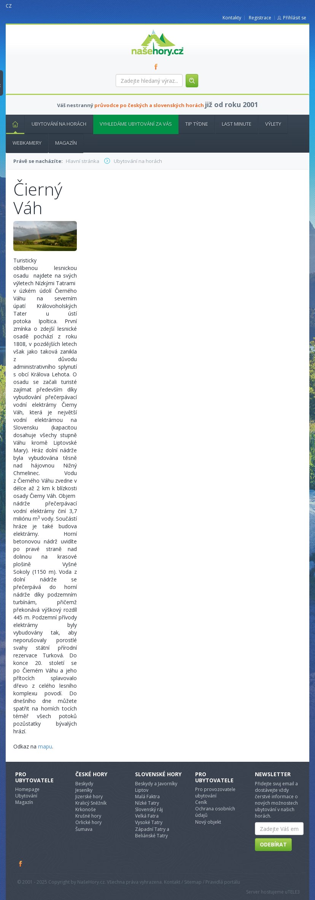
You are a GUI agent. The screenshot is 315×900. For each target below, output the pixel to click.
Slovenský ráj (149, 809)
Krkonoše (85, 809)
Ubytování (26, 796)
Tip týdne (196, 123)
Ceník (201, 802)
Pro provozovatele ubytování (215, 792)
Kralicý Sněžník (91, 803)
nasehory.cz (143, 29)
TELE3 (294, 892)
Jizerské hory (89, 796)
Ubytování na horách (59, 123)
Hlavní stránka (12, 123)
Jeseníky (83, 790)
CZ (9, 6)
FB (157, 66)
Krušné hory (88, 816)
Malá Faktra (147, 796)
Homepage (27, 789)
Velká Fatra (147, 816)
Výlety (273, 123)
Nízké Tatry (147, 803)
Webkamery (27, 142)
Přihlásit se (294, 17)
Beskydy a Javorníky (156, 783)
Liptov (141, 790)
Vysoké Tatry (148, 822)
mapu (45, 746)
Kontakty (232, 17)
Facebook (21, 864)
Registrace (260, 17)
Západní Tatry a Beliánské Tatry (152, 832)
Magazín (66, 142)
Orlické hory (88, 822)
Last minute (236, 123)
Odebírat (273, 844)
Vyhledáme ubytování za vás (136, 123)
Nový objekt (208, 822)
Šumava (83, 829)
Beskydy (84, 783)
